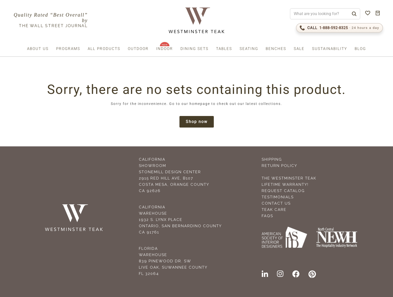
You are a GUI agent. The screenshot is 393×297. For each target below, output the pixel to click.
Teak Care (274, 209)
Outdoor (138, 48)
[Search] (354, 14)
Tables (224, 48)
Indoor (164, 48)
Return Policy (279, 165)
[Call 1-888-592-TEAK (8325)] (339, 28)
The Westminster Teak (289, 178)
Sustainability (329, 48)
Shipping (272, 159)
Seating (249, 48)
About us (38, 48)
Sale (299, 48)
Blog (360, 48)
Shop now (197, 121)
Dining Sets (194, 48)
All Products (104, 48)
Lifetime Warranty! (285, 184)
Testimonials (278, 197)
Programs (68, 48)
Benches (276, 48)
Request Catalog (283, 191)
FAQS (267, 216)
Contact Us (276, 203)
